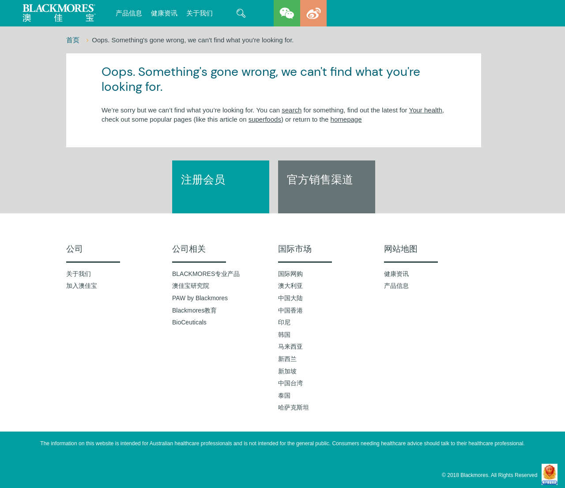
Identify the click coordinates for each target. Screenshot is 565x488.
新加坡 (287, 371)
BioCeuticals (189, 322)
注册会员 (203, 179)
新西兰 (287, 358)
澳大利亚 (290, 285)
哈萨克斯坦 (293, 407)
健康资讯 (164, 13)
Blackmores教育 (194, 310)
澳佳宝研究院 (190, 285)
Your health (425, 110)
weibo (313, 13)
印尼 (284, 322)
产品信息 (129, 13)
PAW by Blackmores (200, 298)
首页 (73, 40)
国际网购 (290, 273)
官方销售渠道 (320, 179)
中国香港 (290, 310)
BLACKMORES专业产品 (206, 273)
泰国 (284, 395)
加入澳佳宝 (81, 285)
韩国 (284, 334)
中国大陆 (290, 298)
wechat (287, 13)
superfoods (265, 119)
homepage (346, 119)
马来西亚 (290, 346)
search (291, 110)
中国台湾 (290, 383)
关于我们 (199, 13)
